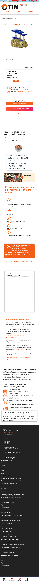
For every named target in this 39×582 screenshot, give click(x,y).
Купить (16, 80)
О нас (2, 473)
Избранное (11, 579)
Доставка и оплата (5, 475)
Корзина (19, 579)
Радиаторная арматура (7, 534)
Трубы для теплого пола (7, 505)
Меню (7, 11)
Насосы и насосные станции (8, 542)
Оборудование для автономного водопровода (12, 544)
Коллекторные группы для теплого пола (11, 497)
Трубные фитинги (5, 562)
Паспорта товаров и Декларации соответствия (19, 109)
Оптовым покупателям (6, 486)
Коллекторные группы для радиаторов (10, 520)
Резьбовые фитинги (6, 510)
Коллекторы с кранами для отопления (10, 518)
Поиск (19, 11)
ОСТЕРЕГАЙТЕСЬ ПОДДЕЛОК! (14, 113)
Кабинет (27, 579)
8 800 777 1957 (24, 4)
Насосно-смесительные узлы (8, 499)
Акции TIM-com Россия (6, 460)
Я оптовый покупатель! (19, 104)
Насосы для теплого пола (7, 502)
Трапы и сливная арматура (7, 557)
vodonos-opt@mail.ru (24, 5)
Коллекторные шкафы (6, 531)
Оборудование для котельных (8, 536)
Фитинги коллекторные (6, 512)
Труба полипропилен (6, 525)
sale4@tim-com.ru (17, 168)
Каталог (3, 465)
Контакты (3, 491)
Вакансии (3, 488)
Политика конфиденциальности (9, 483)
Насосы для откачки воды (7, 549)
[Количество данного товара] (9, 81)
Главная (4, 579)
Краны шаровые (5, 507)
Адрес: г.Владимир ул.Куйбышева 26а (12, 452)
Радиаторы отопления (6, 528)
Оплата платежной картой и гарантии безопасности (14, 480)
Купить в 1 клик (22, 80)
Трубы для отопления (6, 523)
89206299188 (22, 163)
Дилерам (31, 11)
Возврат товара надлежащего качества (11, 478)
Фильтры (3, 560)
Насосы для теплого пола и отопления (10, 547)
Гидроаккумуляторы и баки (7, 552)
